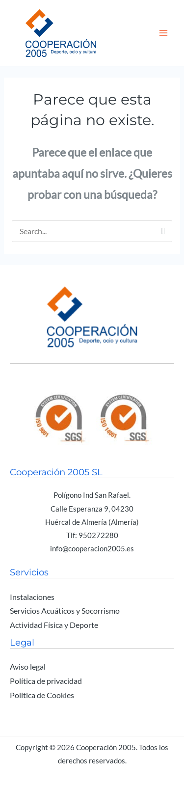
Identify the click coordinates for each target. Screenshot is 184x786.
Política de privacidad (46, 681)
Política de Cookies (42, 695)
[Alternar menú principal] (163, 32)
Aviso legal (28, 666)
